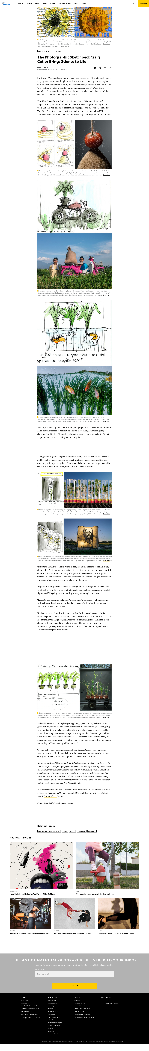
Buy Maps (50, 1015)
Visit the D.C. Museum (54, 1024)
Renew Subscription (80, 1013)
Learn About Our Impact (55, 1030)
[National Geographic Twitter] (110, 1007)
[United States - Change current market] (109, 1011)
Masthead (50, 1035)
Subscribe (77, 1007)
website (69, 810)
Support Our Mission (54, 1032)
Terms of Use (24, 1007)
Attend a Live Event (53, 1010)
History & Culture (33, 3)
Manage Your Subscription (82, 1015)
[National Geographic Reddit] (126, 1007)
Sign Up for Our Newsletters (82, 1021)
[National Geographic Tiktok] (122, 1007)
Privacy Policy (25, 1010)
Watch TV (50, 1027)
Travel (45, 3)
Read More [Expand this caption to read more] (107, 51)
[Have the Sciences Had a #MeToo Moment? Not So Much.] (41, 875)
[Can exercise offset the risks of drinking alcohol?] (118, 923)
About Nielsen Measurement (29, 1021)
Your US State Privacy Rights (29, 1013)
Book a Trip (51, 1013)
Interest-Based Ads (26, 1018)
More (84, 3)
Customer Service (79, 1010)
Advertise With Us (53, 1041)
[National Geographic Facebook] (106, 1007)
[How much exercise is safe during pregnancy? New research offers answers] (30, 924)
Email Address (40, 977)
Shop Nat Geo (52, 1021)
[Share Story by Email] (105, 75)
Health (52, 3)
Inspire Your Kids (53, 1018)
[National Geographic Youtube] (114, 1007)
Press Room (51, 1038)
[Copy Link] (110, 75)
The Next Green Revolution (50, 108)
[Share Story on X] (100, 75)
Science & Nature (65, 3)
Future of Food (50, 803)
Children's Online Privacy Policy (30, 1015)
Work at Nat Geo (79, 1018)
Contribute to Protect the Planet (84, 1024)
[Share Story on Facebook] (95, 75)
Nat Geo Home (52, 1007)
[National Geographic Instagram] (102, 1007)
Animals (20, 3)
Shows (76, 3)
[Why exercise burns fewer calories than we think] (107, 875)
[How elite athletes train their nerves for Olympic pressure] (74, 924)
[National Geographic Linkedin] (118, 1007)
